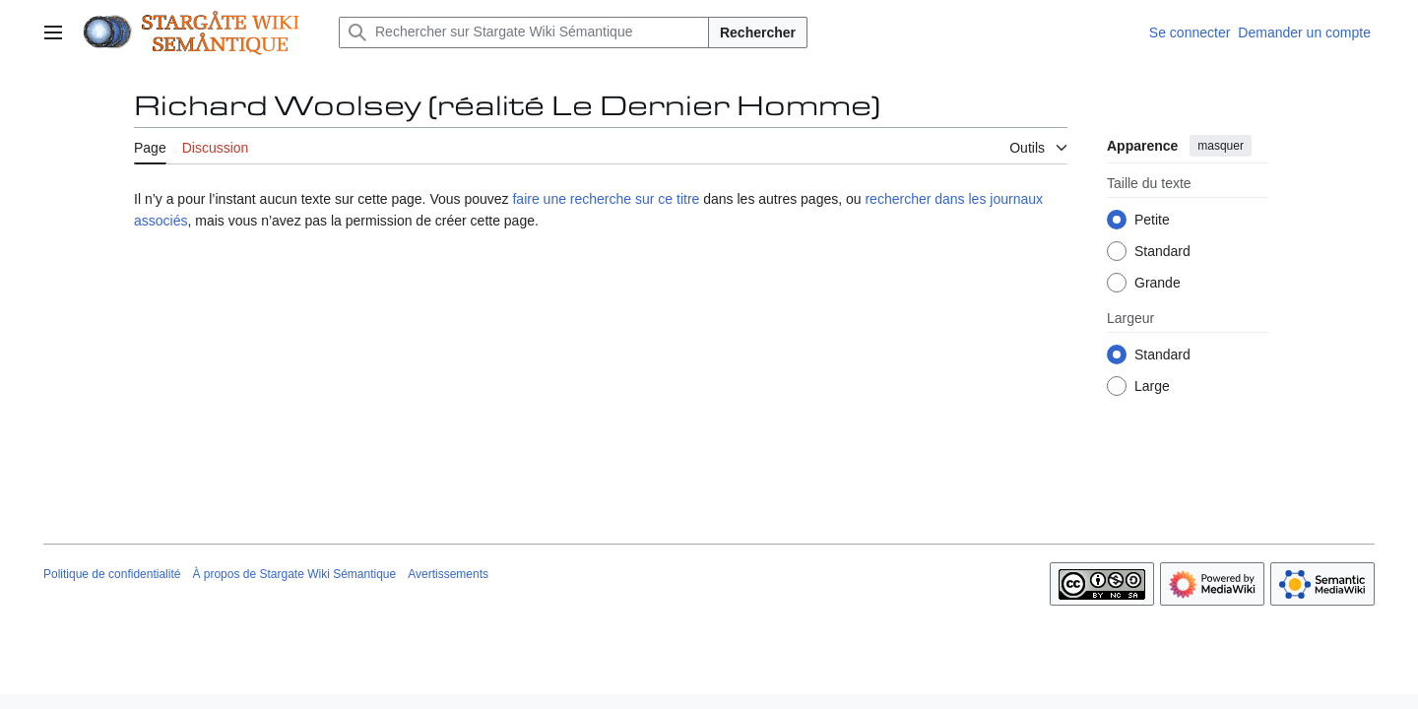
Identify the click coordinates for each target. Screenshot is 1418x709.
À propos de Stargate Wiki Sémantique (294, 574)
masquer (1220, 146)
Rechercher (758, 32)
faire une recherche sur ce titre (605, 199)
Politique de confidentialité (111, 574)
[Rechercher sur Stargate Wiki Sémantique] (524, 32)
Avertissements (448, 574)
